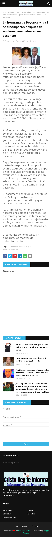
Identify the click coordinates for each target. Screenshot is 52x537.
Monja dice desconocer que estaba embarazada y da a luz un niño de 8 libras (32, 347)
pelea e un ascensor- (16, 12)
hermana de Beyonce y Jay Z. (20, 246)
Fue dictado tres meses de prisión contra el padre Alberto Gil (31, 359)
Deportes (7, 514)
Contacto (35, 526)
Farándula (31, 514)
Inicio (5, 12)
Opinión (30, 510)
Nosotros (25, 526)
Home (16, 526)
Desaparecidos (9, 517)
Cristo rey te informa (13, 41)
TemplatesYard (24, 530)
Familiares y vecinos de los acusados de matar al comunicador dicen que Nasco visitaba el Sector (32, 373)
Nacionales (7, 510)
